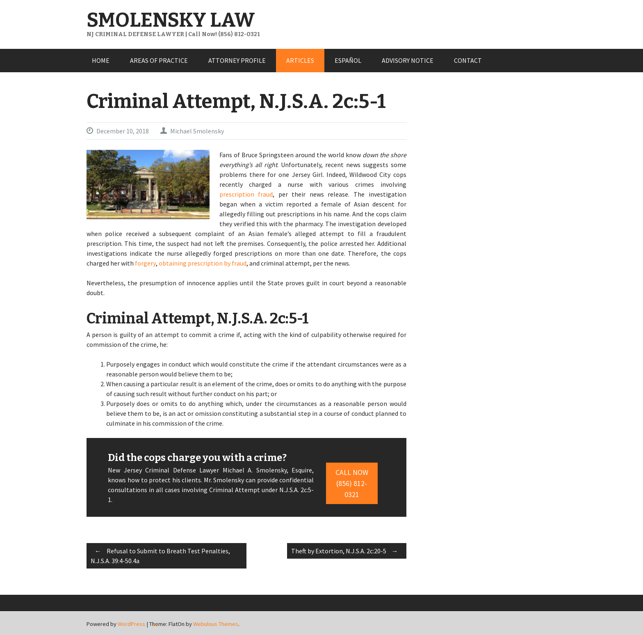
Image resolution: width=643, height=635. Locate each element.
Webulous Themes (215, 624)
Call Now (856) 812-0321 (351, 483)
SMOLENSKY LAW (171, 20)
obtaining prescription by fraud (202, 263)
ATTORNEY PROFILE (237, 60)
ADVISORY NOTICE (407, 60)
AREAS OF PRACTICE (159, 60)
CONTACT (468, 60)
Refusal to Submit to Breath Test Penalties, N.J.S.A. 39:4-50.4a (160, 554)
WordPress (131, 624)
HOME (100, 60)
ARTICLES (300, 60)
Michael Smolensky (197, 131)
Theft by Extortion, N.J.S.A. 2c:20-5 (346, 550)
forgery (145, 263)
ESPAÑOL (348, 60)
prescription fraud (246, 194)
